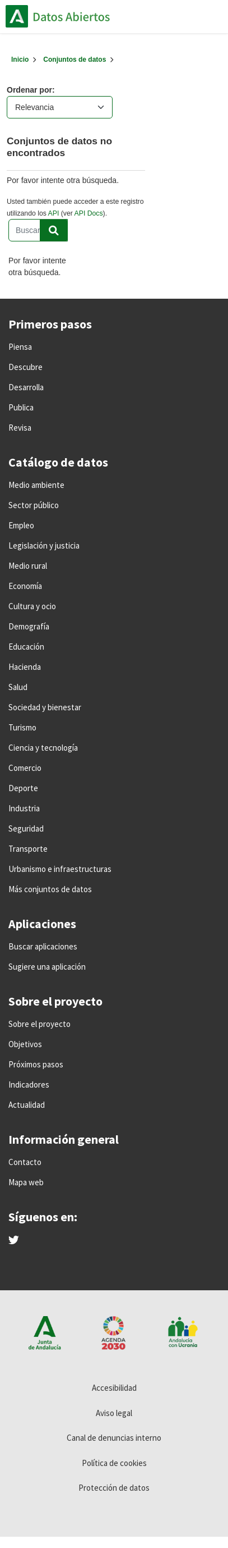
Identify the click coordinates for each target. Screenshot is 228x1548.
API (53, 213)
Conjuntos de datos (74, 59)
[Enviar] (54, 230)
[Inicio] (20, 59)
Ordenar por (29, 89)
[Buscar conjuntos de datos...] (38, 230)
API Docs (89, 213)
